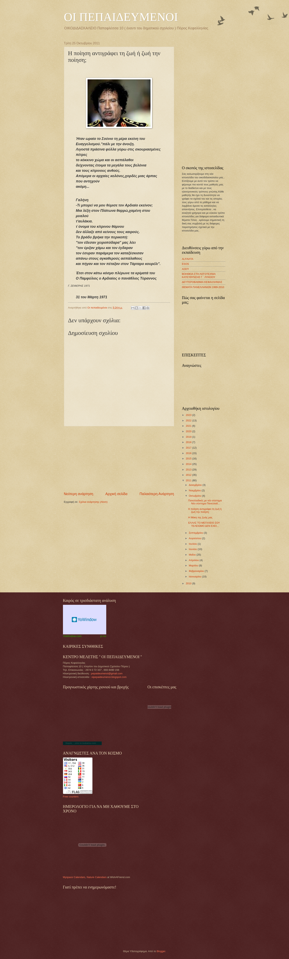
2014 (189, 464)
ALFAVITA (187, 258)
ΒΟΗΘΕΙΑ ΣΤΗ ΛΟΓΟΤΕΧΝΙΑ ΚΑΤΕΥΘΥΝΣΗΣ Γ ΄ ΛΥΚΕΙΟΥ (199, 275)
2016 (189, 453)
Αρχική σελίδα (116, 494)
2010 (189, 583)
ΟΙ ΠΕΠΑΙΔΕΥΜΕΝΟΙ (121, 16)
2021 (189, 425)
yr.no (103, 636)
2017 (189, 447)
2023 (189, 415)
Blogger (161, 951)
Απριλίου (194, 560)
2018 (189, 442)
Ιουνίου (193, 549)
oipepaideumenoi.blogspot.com (108, 677)
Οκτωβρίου (195, 495)
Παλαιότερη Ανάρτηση (156, 494)
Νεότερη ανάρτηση (78, 494)
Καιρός (69, 743)
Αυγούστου (195, 538)
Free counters (70, 796)
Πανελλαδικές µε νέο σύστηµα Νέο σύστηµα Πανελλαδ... (205, 502)
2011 (189, 480)
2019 (189, 436)
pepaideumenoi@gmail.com (107, 673)
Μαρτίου (194, 565)
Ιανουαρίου (195, 576)
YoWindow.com (72, 636)
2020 (189, 431)
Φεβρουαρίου (197, 571)
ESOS (185, 263)
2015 (189, 458)
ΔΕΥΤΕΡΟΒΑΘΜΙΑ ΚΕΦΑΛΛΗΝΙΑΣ (202, 282)
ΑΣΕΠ (185, 269)
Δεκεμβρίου (195, 484)
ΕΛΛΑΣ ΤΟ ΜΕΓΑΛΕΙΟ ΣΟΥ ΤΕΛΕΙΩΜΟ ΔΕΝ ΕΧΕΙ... (204, 524)
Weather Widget (84, 619)
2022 (189, 420)
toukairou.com (89, 743)
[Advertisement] (119, 459)
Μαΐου (193, 554)
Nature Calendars (96, 877)
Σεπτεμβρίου (196, 532)
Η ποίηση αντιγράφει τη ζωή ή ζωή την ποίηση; (205, 510)
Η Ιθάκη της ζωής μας (200, 517)
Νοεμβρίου (195, 490)
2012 (189, 474)
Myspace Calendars (74, 877)
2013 (189, 469)
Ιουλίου (193, 543)
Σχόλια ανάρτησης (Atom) (93, 501)
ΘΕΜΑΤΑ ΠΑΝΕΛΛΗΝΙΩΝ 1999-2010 (203, 287)
